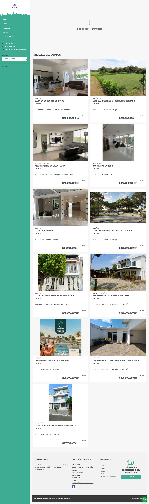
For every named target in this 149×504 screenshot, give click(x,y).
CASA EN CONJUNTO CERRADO (49, 101)
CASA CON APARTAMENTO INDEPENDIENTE (55, 426)
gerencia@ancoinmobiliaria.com (15, 50)
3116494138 (9, 43)
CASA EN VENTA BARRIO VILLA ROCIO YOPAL (56, 296)
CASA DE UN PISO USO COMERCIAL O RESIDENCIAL (117, 361)
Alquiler (6, 28)
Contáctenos (8, 36)
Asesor (5, 32)
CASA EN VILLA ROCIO (103, 166)
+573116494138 (9, 47)
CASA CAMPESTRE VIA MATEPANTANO (111, 296)
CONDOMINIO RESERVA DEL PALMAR (52, 361)
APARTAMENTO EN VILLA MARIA (50, 166)
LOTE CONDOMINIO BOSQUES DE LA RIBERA (113, 231)
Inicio (5, 20)
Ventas (5, 24)
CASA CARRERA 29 (44, 231)
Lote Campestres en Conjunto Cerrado (114, 101)
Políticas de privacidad (108, 477)
